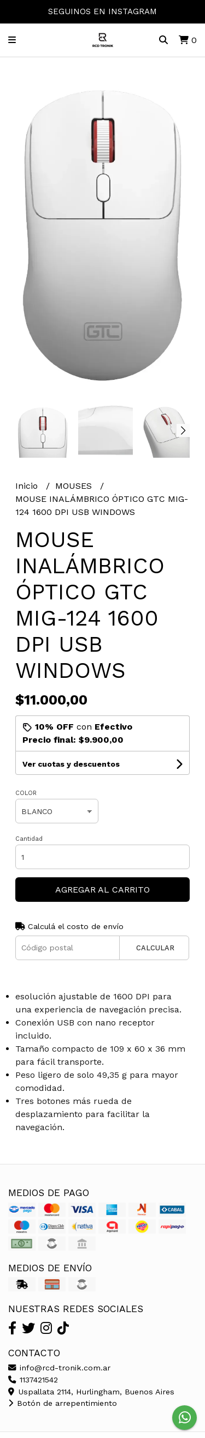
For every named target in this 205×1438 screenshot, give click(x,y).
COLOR (26, 793)
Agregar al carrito (102, 889)
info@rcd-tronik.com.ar (59, 1367)
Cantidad (29, 838)
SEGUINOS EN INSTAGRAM (102, 11)
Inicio (27, 486)
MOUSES (75, 486)
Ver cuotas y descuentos (71, 764)
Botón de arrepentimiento (62, 1403)
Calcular (155, 948)
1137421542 (33, 1379)
